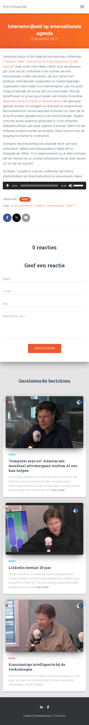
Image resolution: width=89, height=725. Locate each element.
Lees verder (58, 490)
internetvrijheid (55, 205)
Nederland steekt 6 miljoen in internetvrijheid (32, 101)
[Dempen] (70, 185)
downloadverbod (21, 205)
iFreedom (39, 205)
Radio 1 (70, 205)
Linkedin (41, 707)
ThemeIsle (59, 715)
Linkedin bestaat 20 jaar (30, 567)
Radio (25, 199)
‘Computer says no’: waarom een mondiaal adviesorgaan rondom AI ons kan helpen (43, 466)
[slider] (39, 186)
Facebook (48, 707)
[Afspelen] (8, 185)
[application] (44, 185)
